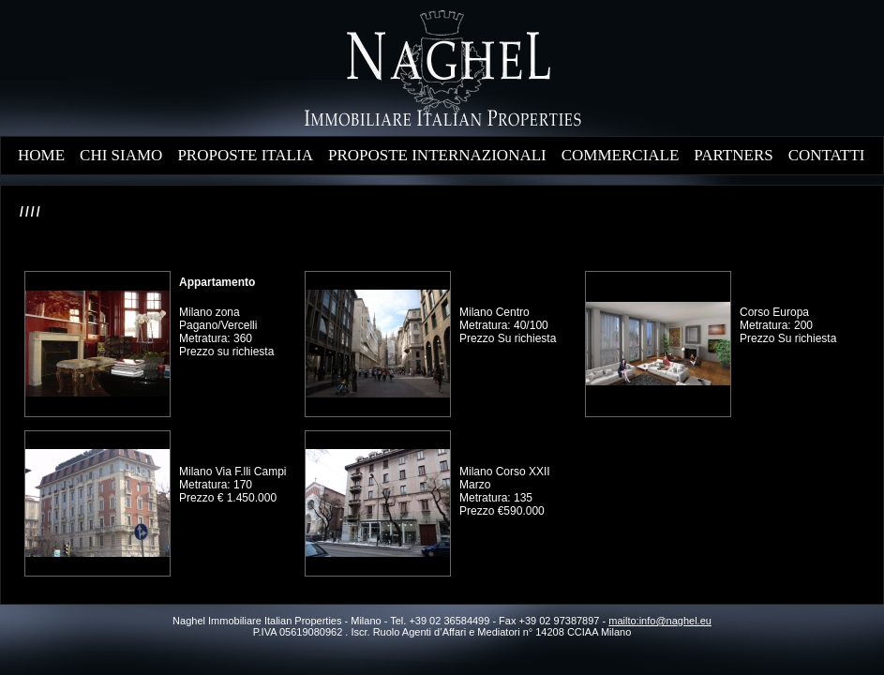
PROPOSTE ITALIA (245, 155)
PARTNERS (733, 155)
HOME (41, 155)
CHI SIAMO (121, 155)
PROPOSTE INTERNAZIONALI (437, 155)
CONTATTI (826, 155)
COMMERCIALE (621, 155)
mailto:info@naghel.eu (660, 620)
